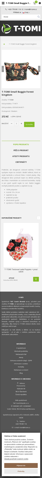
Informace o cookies (21, 364)
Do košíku (29, 124)
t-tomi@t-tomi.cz (30, 9)
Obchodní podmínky (21, 351)
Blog (21, 373)
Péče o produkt (21, 150)
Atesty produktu (21, 156)
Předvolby (21, 471)
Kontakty (21, 367)
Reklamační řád (21, 354)
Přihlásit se (17, 12)
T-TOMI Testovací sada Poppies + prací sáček (21, 270)
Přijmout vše (21, 465)
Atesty (21, 357)
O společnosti (21, 348)
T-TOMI (10, 100)
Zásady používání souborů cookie (16, 459)
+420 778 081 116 (14, 9)
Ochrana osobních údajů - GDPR (21, 361)
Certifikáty (21, 162)
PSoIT (32, 476)
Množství (5, 123)
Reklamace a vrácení (21, 370)
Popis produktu (21, 144)
